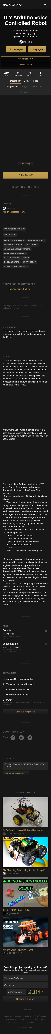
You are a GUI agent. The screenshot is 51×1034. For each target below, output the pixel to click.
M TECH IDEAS (12, 953)
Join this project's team (14, 212)
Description (15, 81)
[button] (45, 4)
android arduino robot (15, 253)
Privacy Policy (25, 1019)
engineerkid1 (11, 913)
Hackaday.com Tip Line (19, 289)
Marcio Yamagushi (13, 833)
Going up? (25, 1009)
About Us (8, 1016)
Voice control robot (14, 240)
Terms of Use (11, 1019)
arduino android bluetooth (17, 249)
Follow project (16, 49)
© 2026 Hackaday (25, 1027)
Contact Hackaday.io (23, 1016)
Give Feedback (40, 1016)
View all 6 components (25, 712)
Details (27, 81)
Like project (37, 49)
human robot (29, 262)
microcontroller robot (15, 266)
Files (36, 80)
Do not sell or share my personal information (25, 1022)
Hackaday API (39, 1019)
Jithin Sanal (10, 873)
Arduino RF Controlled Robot (16, 910)
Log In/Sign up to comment (16, 773)
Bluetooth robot (36, 240)
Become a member (11, 970)
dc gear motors (11, 262)
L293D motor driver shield (16, 258)
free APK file (32, 245)
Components (12, 86)
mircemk (25, 42)
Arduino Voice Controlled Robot (18, 950)
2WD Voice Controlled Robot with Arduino (22, 830)
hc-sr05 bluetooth (13, 245)
